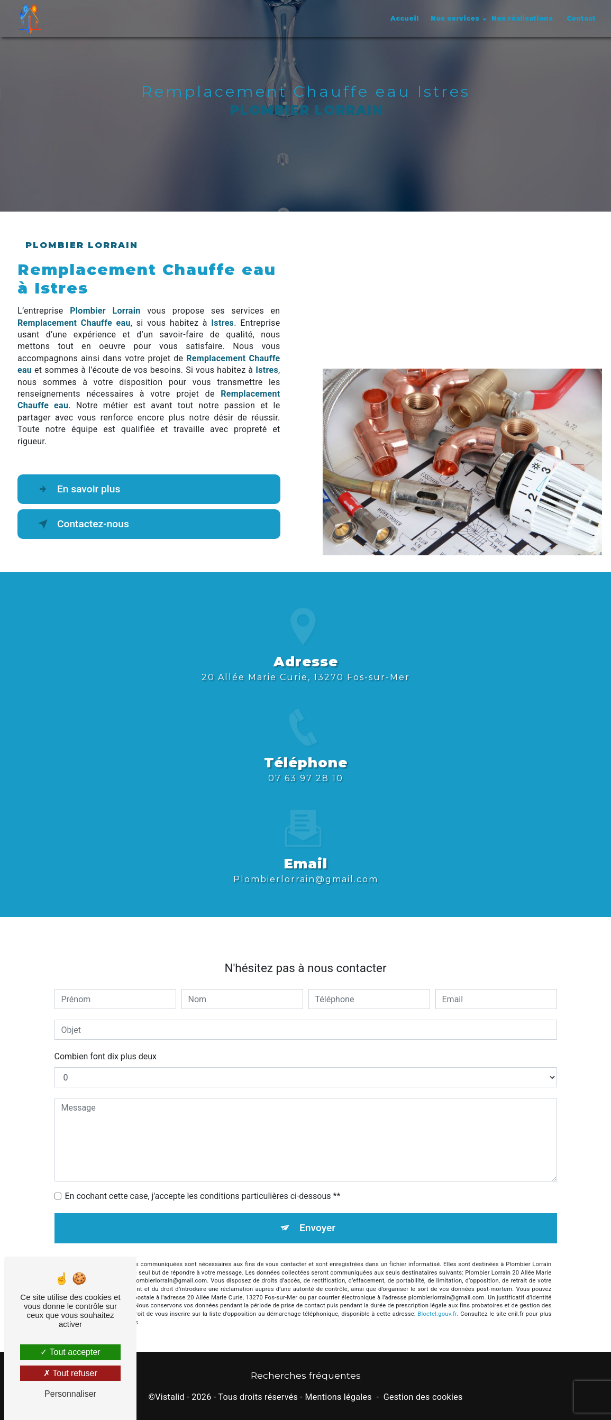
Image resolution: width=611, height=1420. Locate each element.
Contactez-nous (81, 524)
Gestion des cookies (423, 1397)
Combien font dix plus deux (105, 1044)
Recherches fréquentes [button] (306, 1375)
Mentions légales (338, 1397)
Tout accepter (70, 1352)
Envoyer (317, 1216)
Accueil (404, 18)
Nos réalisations (522, 18)
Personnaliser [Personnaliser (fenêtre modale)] (70, 1393)
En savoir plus (77, 489)
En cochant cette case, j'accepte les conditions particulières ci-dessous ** (203, 1184)
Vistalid (170, 1397)
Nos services (455, 18)
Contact (581, 18)
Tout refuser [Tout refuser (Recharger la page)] (70, 1373)
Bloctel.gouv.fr (437, 1301)
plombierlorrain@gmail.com (305, 867)
